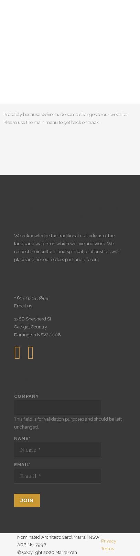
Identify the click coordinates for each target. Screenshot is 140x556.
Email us (23, 305)
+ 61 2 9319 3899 (31, 297)
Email (22, 464)
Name (22, 438)
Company (26, 396)
